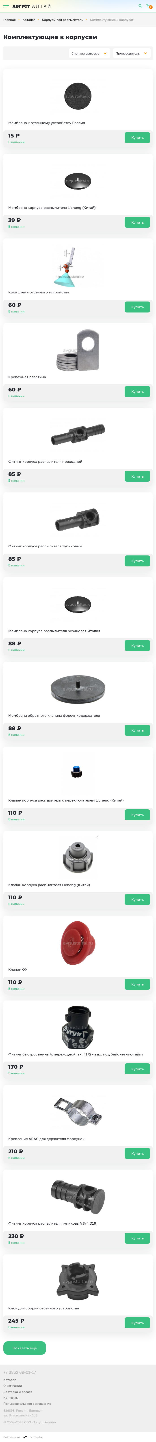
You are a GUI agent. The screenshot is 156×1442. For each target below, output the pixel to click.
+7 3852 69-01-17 (19, 1372)
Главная (9, 20)
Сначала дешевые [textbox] (85, 53)
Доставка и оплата (17, 1392)
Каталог (29, 20)
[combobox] (89, 53)
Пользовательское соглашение (27, 1403)
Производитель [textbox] (128, 53)
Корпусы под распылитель (62, 20)
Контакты (10, 1397)
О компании (12, 1385)
